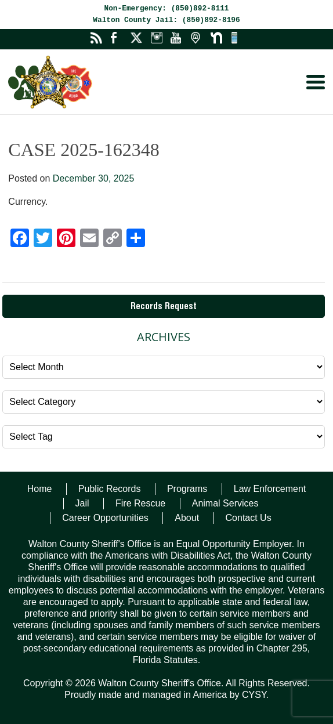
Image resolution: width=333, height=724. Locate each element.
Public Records (109, 489)
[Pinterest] (66, 239)
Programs (187, 489)
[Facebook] (19, 239)
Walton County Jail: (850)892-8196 (166, 20)
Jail (82, 503)
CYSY (254, 695)
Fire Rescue (140, 503)
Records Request (164, 307)
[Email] (89, 239)
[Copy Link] (112, 239)
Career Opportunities (105, 518)
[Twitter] (43, 239)
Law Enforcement (270, 489)
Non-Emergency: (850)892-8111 (166, 8)
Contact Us (249, 518)
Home (39, 489)
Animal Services (225, 503)
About (187, 518)
